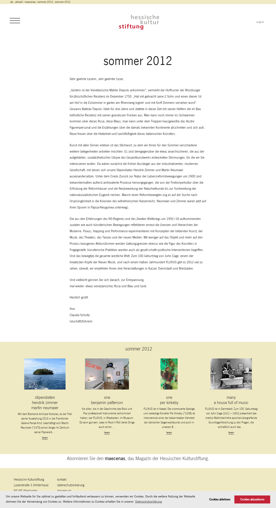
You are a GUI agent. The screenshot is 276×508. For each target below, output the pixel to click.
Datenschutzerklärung (70, 485)
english (260, 22)
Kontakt (61, 479)
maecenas (30, 1)
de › (12, 1)
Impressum (64, 490)
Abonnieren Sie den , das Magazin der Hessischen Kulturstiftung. (138, 458)
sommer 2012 (45, 1)
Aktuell (19, 1)
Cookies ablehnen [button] (219, 499)
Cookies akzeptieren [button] (252, 499)
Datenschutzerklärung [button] (148, 501)
